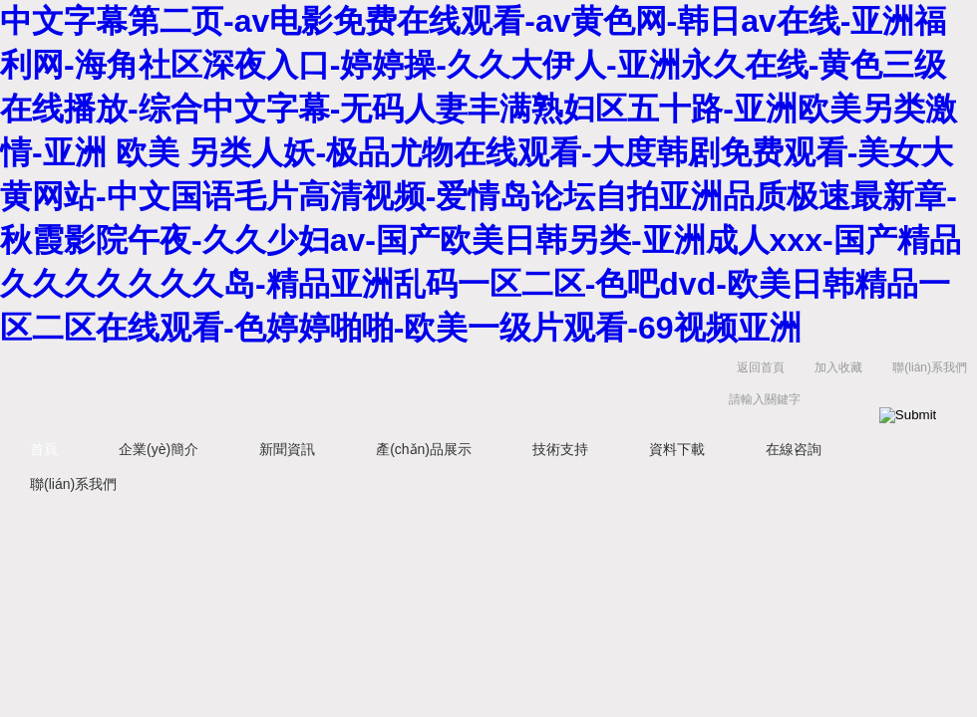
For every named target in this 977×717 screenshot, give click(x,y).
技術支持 (560, 449)
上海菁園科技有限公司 (309, 388)
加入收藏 (838, 367)
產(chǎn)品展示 (424, 449)
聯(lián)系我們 (929, 367)
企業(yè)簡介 (158, 449)
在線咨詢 (793, 449)
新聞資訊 (287, 449)
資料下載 (677, 449)
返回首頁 (761, 367)
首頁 (44, 449)
